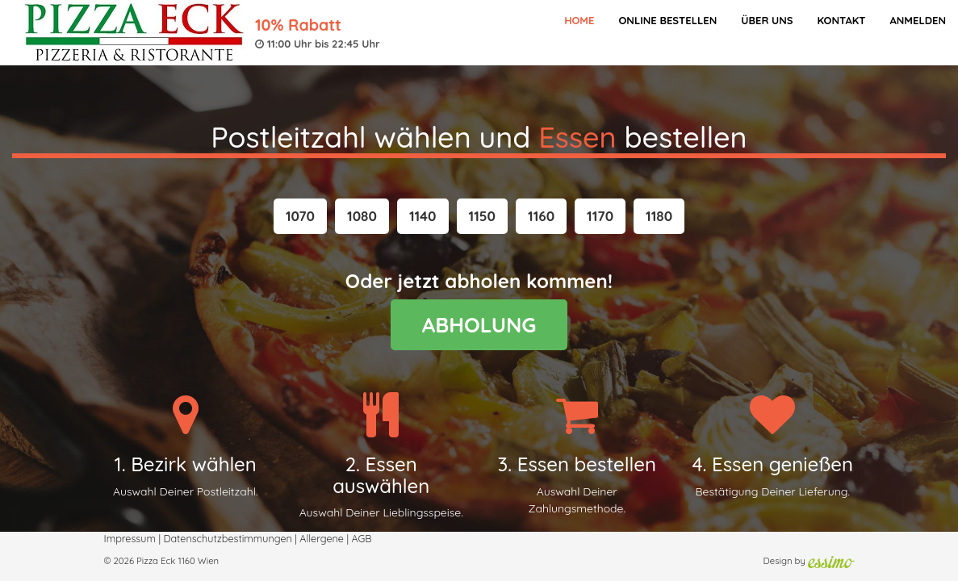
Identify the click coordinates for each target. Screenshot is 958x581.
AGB (361, 538)
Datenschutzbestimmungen (227, 538)
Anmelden (917, 20)
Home (579, 20)
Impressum (130, 538)
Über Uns (767, 20)
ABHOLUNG (479, 324)
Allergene (321, 538)
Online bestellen (667, 20)
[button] (300, 216)
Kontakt (841, 20)
